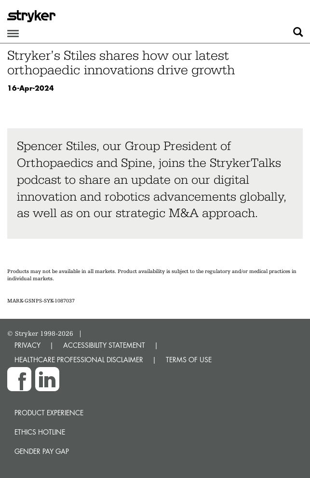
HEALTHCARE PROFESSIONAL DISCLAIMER (78, 359)
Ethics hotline (39, 432)
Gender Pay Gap (41, 451)
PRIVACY (27, 345)
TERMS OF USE (189, 359)
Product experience (48, 412)
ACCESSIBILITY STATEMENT (104, 345)
